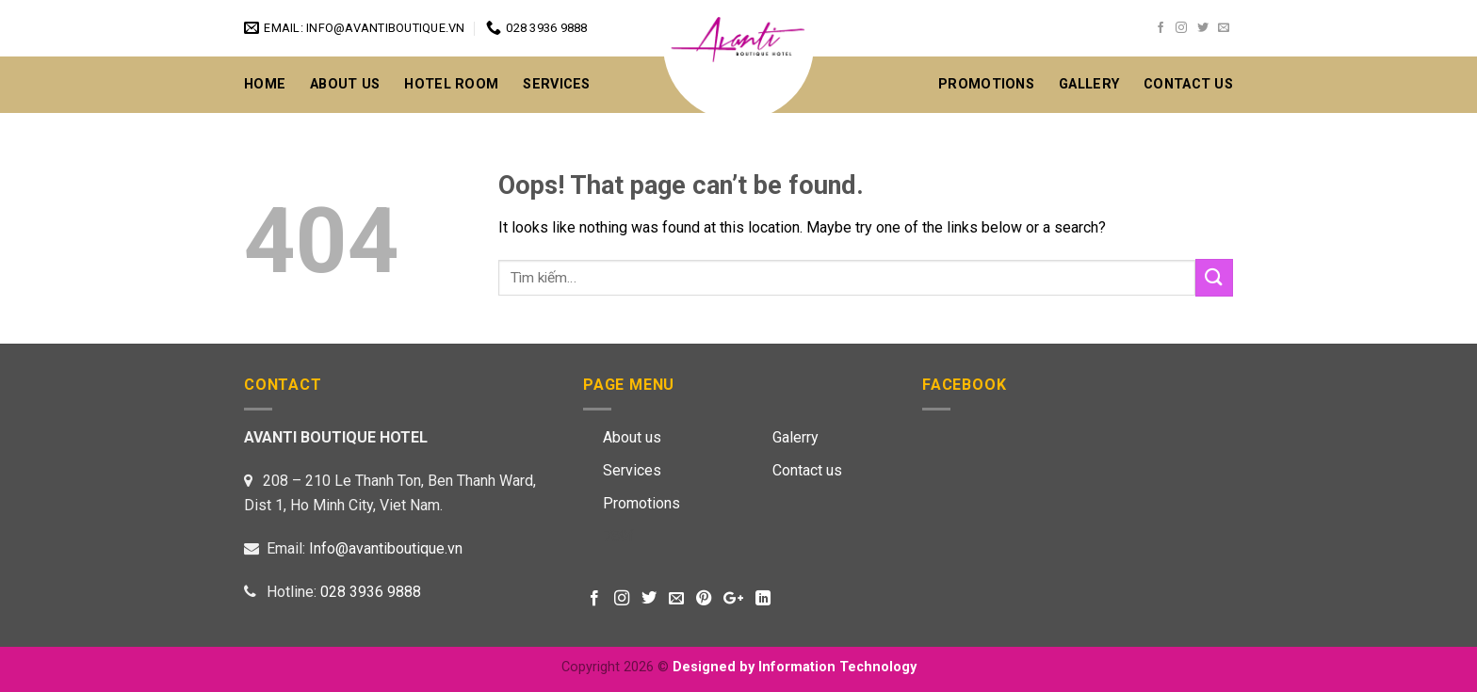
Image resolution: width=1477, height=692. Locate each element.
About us (632, 437)
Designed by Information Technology (795, 667)
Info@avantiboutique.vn (386, 548)
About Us (345, 84)
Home (264, 84)
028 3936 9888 (370, 592)
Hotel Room (451, 84)
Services (556, 84)
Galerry (795, 437)
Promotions (986, 84)
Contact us (807, 470)
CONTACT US (1188, 84)
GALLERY (1089, 84)
